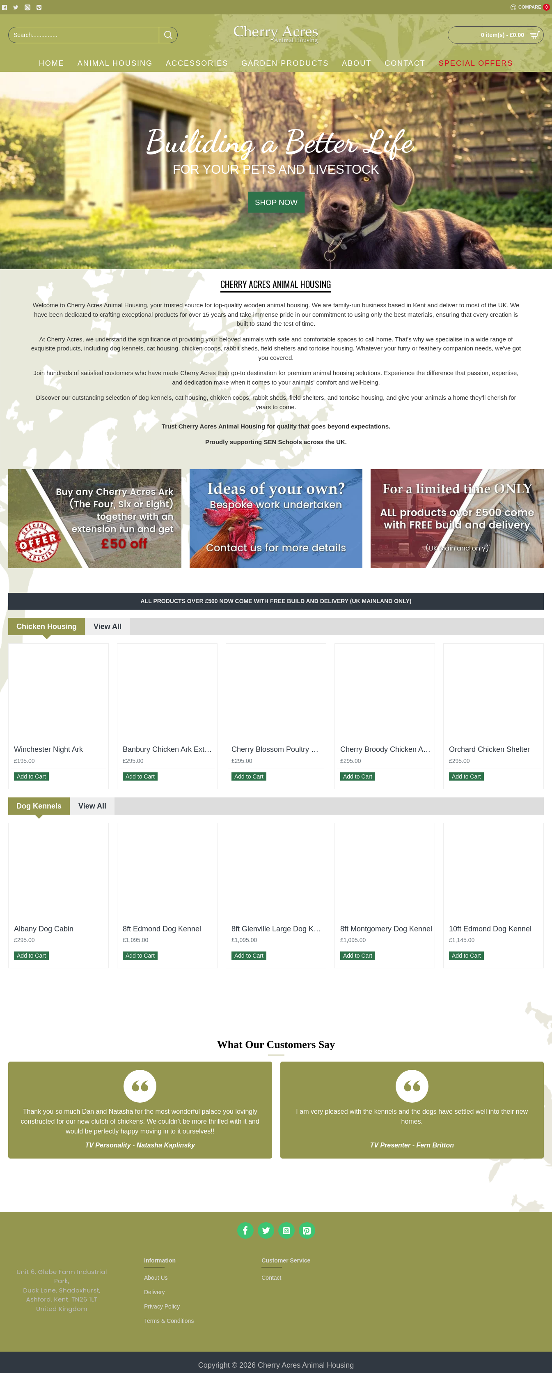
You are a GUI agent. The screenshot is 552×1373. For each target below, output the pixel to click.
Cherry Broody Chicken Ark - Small (386, 749)
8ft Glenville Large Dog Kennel (277, 925)
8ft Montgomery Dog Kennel (386, 925)
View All (107, 626)
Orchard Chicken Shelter (489, 749)
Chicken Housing (46, 626)
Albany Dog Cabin (43, 925)
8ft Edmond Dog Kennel (162, 925)
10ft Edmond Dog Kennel (490, 925)
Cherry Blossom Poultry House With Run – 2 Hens (277, 749)
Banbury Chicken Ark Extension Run (169, 749)
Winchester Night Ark (48, 749)
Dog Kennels (39, 802)
